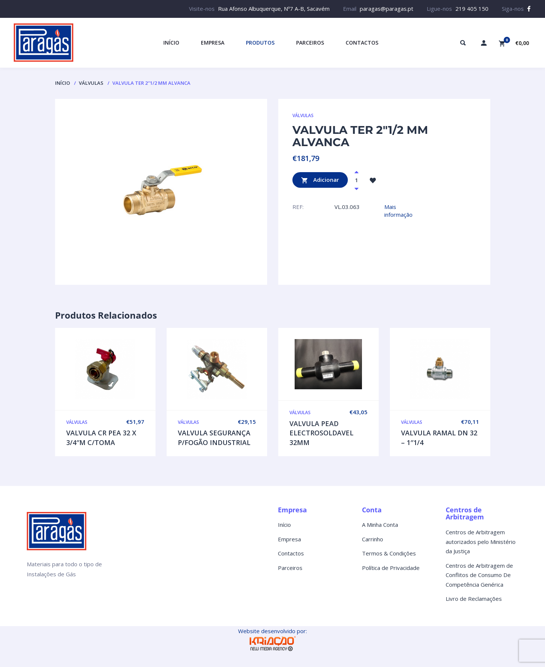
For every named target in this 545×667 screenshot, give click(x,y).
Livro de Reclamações (474, 598)
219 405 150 (471, 8)
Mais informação (398, 210)
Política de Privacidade (391, 567)
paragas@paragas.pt (386, 8)
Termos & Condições (389, 553)
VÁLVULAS (91, 83)
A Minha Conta (380, 524)
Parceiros (290, 567)
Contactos (291, 553)
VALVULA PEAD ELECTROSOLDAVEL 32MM (321, 433)
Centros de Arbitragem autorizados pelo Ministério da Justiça (481, 541)
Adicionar (320, 180)
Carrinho (372, 539)
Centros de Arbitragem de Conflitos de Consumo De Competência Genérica (479, 575)
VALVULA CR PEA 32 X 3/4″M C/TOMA (101, 437)
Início (62, 83)
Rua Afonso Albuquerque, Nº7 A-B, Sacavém (274, 8)
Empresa (289, 539)
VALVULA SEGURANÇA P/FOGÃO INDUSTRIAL (214, 437)
